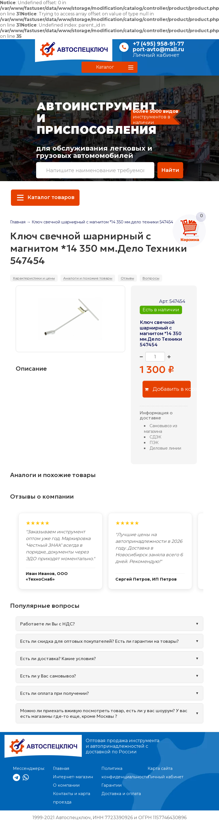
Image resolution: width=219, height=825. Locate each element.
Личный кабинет (156, 55)
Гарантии (111, 785)
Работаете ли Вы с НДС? (47, 624)
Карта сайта (160, 768)
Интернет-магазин (73, 776)
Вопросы (151, 278)
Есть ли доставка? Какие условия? (58, 658)
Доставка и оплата (121, 793)
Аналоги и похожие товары (87, 278)
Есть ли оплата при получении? (54, 693)
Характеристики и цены (34, 278)
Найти (170, 170)
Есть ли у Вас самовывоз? (48, 676)
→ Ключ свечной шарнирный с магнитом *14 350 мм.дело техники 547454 (100, 222)
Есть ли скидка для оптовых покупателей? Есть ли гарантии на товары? (99, 641)
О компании (66, 785)
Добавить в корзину (168, 389)
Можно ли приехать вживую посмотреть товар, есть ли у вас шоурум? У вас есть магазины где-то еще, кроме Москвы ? (103, 713)
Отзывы (127, 278)
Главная (17, 222)
